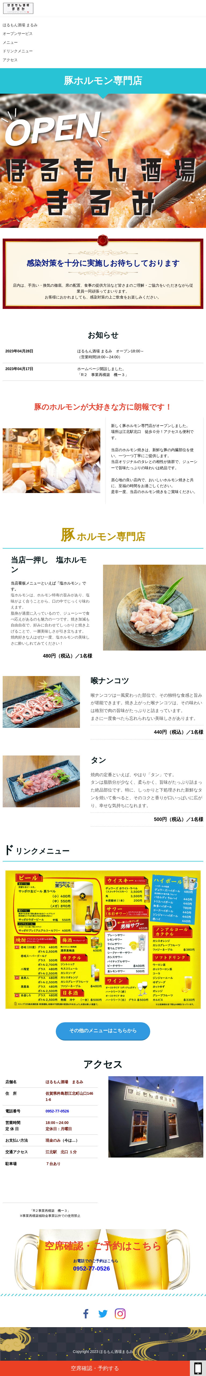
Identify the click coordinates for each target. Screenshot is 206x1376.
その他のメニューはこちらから (103, 1030)
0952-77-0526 (57, 1111)
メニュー (10, 42)
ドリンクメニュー (18, 51)
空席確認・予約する (95, 1368)
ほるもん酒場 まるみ (22, 25)
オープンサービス (18, 33)
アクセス (10, 60)
